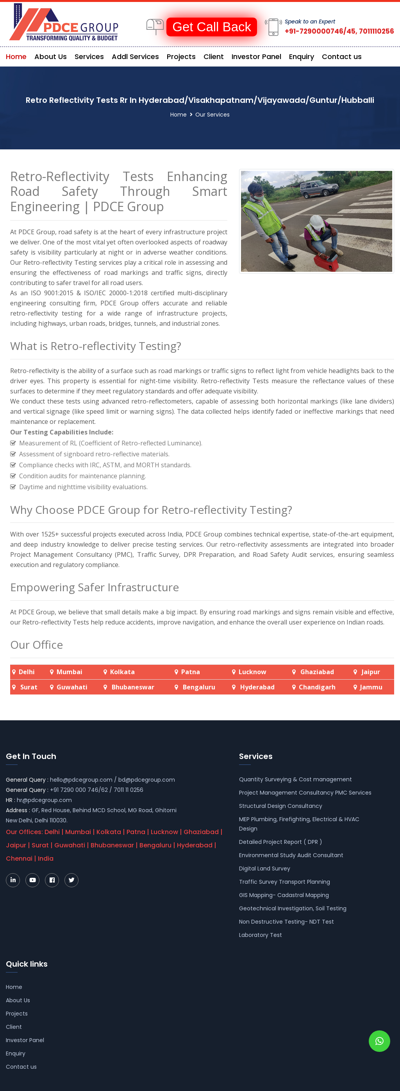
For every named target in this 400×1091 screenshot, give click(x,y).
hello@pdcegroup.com (81, 780)
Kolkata (122, 672)
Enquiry (301, 56)
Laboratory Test (260, 935)
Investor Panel (256, 56)
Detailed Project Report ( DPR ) (280, 842)
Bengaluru (198, 687)
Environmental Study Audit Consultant (291, 855)
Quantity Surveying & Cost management (295, 779)
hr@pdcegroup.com (44, 800)
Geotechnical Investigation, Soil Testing (292, 908)
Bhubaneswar (132, 687)
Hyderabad (257, 687)
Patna (190, 672)
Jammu (371, 687)
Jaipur (371, 672)
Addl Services (135, 56)
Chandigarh (317, 687)
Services (89, 56)
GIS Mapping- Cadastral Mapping (284, 895)
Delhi (27, 672)
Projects (181, 56)
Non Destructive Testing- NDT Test (286, 922)
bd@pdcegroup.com (146, 780)
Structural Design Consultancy (280, 806)
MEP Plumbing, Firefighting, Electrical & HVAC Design (299, 824)
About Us (50, 56)
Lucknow (252, 672)
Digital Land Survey (264, 868)
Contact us (342, 56)
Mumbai (69, 672)
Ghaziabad (317, 672)
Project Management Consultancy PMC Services (305, 793)
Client (214, 56)
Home (16, 56)
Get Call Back (211, 27)
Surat (29, 687)
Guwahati (72, 687)
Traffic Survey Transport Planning (284, 882)
